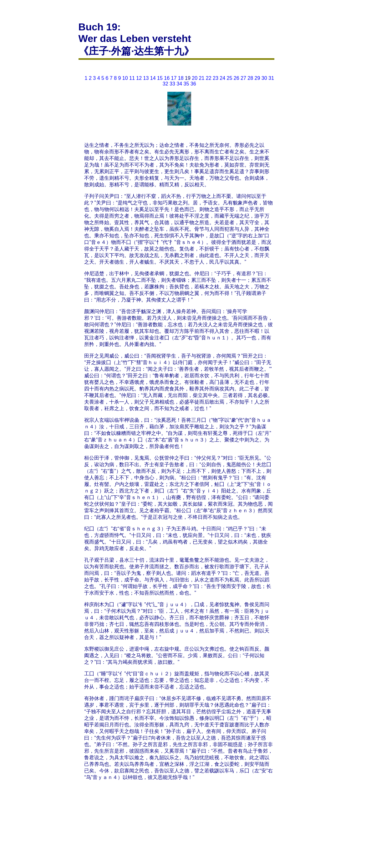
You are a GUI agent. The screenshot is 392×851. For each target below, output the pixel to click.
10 (125, 78)
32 (165, 83)
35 (186, 83)
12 (139, 78)
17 (174, 78)
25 (229, 78)
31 (271, 78)
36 (193, 83)
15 (160, 78)
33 (172, 83)
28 (250, 78)
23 (215, 78)
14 (153, 78)
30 (264, 78)
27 (243, 78)
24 (222, 78)
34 (179, 83)
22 (208, 78)
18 (181, 78)
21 (202, 78)
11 (132, 78)
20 (194, 78)
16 (167, 78)
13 (146, 78)
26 (236, 78)
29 (257, 78)
